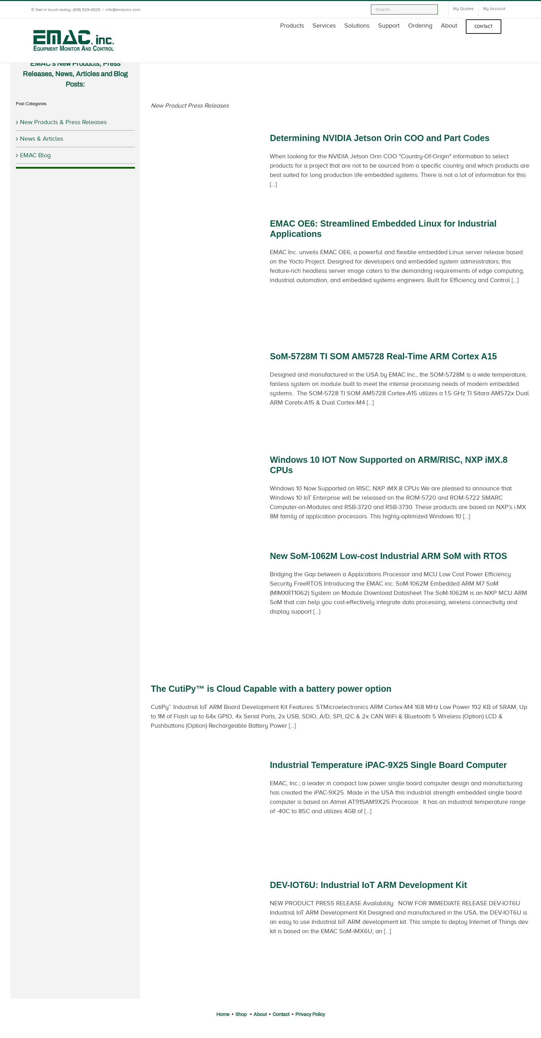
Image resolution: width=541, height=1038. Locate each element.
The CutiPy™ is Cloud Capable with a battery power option (271, 688)
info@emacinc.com (123, 9)
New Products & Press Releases (63, 122)
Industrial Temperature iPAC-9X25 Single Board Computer (388, 765)
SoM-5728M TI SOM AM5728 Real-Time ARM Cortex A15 (383, 356)
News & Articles (41, 138)
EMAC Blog (35, 155)
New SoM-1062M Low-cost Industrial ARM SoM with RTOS (388, 556)
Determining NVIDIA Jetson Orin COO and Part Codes (380, 138)
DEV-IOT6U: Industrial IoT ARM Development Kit (368, 885)
